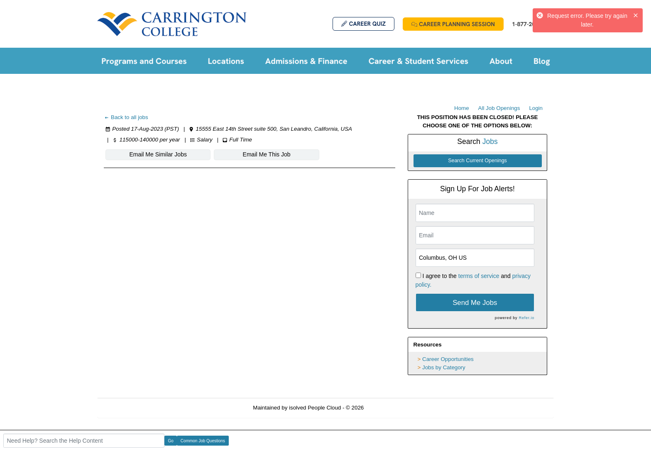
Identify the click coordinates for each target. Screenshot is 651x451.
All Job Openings (499, 108)
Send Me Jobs (475, 303)
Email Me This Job (255, 154)
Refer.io (526, 318)
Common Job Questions (203, 441)
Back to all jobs (126, 117)
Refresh (388, 408)
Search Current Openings (477, 160)
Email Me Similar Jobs (154, 154)
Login (536, 108)
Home (461, 108)
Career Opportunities (448, 359)
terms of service (478, 276)
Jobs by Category (443, 367)
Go (171, 441)
